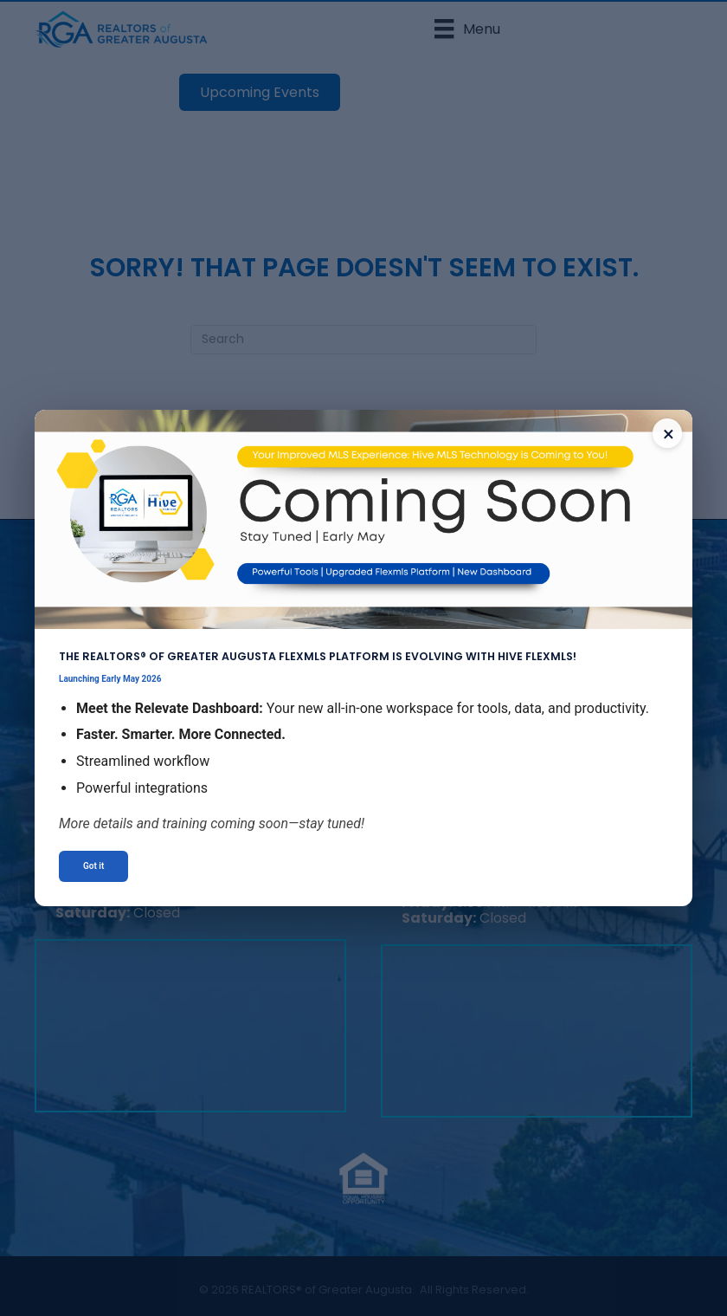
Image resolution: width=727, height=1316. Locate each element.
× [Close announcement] (668, 434)
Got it (93, 866)
